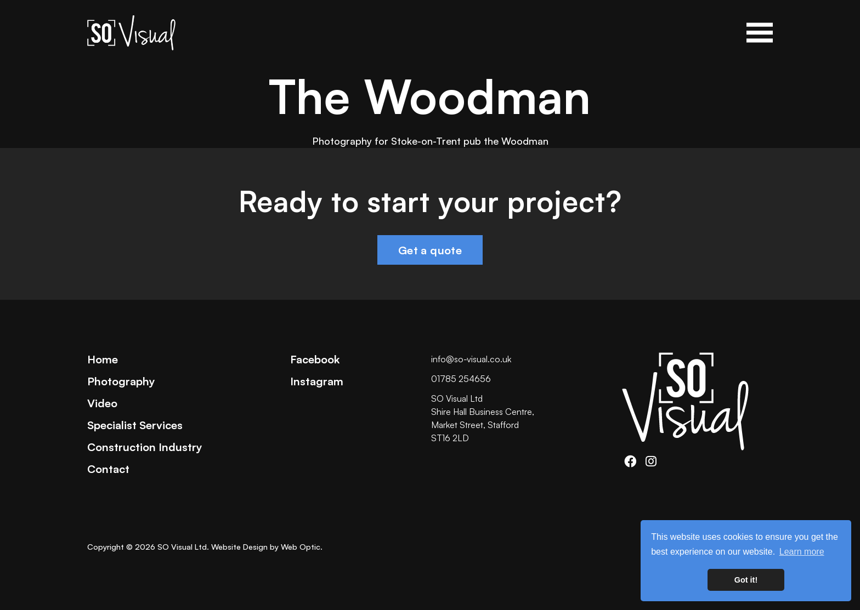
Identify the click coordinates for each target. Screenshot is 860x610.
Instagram (316, 380)
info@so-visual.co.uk (471, 359)
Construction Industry (144, 446)
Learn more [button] (801, 551)
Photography (121, 380)
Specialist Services (135, 424)
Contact (108, 468)
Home (102, 359)
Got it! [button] (745, 579)
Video (102, 402)
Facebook (315, 359)
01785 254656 (461, 378)
